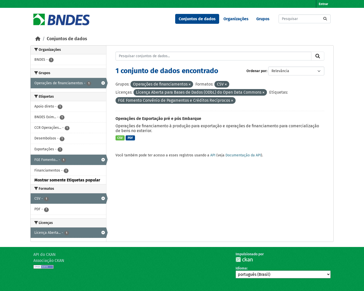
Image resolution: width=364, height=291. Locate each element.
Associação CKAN (48, 260)
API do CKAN (44, 254)
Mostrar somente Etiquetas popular (67, 180)
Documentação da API (243, 155)
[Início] (37, 38)
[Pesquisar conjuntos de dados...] (305, 18)
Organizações (235, 18)
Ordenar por (256, 71)
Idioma (241, 268)
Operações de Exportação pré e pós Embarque (158, 118)
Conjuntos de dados (197, 18)
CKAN (244, 259)
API (212, 155)
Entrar (323, 4)
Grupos (262, 18)
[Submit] (325, 18)
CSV (120, 138)
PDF (130, 138)
